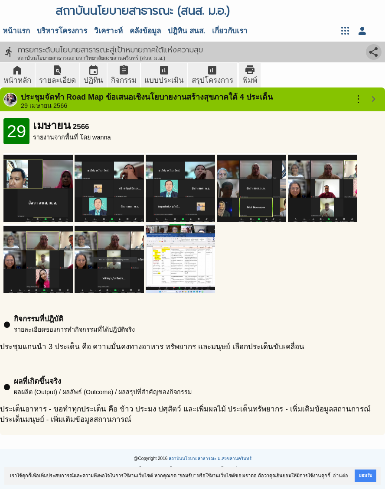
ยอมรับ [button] (365, 475)
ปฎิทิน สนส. (186, 31)
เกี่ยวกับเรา (230, 31)
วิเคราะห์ (108, 31)
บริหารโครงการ (62, 31)
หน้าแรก (16, 31)
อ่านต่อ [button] (340, 475)
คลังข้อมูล (145, 31)
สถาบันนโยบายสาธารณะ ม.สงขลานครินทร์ (210, 458)
